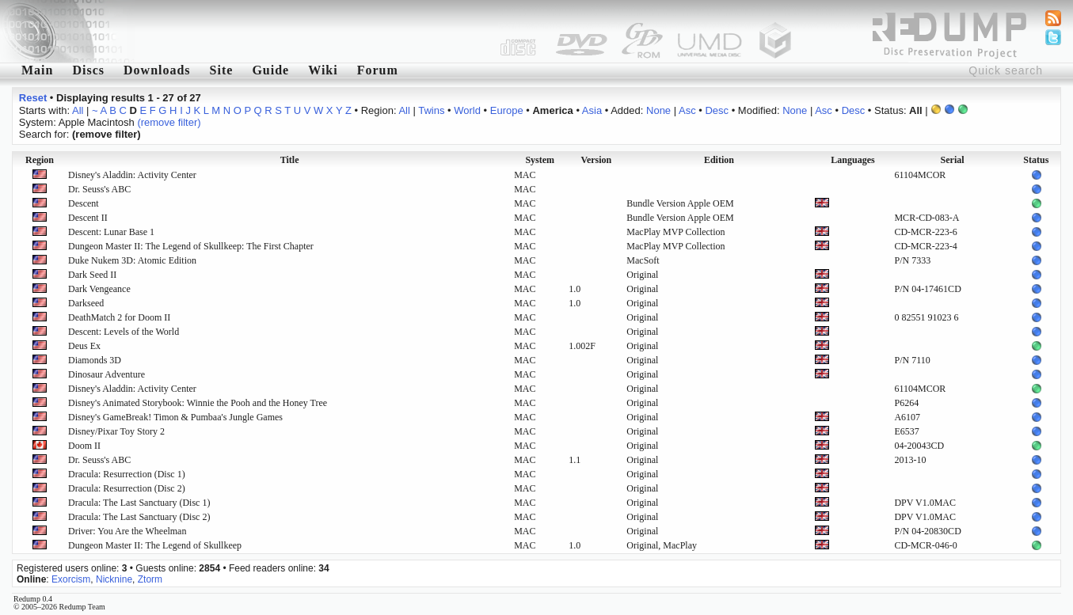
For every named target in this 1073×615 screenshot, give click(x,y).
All (77, 110)
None (658, 110)
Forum (377, 70)
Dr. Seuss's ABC (99, 189)
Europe (506, 110)
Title (289, 159)
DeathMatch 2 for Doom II (119, 317)
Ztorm (150, 579)
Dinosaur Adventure (106, 374)
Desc (717, 110)
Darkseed (86, 303)
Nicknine (114, 579)
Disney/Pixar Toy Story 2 (116, 431)
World (467, 110)
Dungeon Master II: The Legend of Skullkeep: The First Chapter (191, 246)
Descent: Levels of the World (123, 331)
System (539, 159)
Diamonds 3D (94, 360)
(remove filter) (168, 122)
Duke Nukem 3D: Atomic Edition (132, 260)
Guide (270, 70)
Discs (88, 70)
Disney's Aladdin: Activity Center (132, 174)
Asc (687, 110)
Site (222, 70)
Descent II (88, 217)
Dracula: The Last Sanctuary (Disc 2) (139, 516)
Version (595, 159)
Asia (592, 110)
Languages (852, 159)
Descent (83, 203)
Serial (953, 159)
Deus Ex (84, 345)
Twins (431, 110)
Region (39, 159)
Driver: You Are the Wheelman (127, 531)
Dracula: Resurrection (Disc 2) (126, 488)
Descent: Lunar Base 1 (111, 231)
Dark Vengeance (99, 288)
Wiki (323, 70)
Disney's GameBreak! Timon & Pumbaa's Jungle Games (175, 417)
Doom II (84, 445)
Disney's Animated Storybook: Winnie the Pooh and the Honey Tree (197, 402)
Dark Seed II (92, 274)
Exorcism (70, 579)
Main (37, 70)
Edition (719, 159)
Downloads (157, 70)
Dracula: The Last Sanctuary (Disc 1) (139, 502)
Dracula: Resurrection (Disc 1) (126, 474)
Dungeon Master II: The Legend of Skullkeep (155, 545)
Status (1035, 159)
